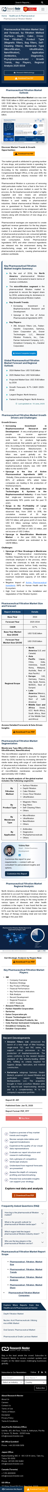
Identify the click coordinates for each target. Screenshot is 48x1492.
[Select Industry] (13, 1382)
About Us (5, 1399)
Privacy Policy (7, 1418)
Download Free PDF (24, 78)
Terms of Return (8, 1412)
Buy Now (24, 1118)
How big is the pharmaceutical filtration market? (22, 1213)
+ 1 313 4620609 (8, 1473)
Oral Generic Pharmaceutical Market (19, 1330)
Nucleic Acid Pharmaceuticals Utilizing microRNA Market (20, 1321)
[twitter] (45, 1372)
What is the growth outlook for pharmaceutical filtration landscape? (20, 1223)
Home (4, 16)
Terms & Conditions (10, 1421)
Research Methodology (24, 73)
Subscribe (40, 1388)
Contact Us (6, 1405)
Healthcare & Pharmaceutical (21, 16)
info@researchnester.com (12, 1436)
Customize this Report (17, 874)
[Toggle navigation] (42, 9)
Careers (5, 1402)
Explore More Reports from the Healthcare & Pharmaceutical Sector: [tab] (21, 1306)
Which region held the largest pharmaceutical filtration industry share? (22, 1232)
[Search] (42, 2)
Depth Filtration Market (13, 1313)
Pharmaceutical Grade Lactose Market (20, 1336)
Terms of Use (7, 1409)
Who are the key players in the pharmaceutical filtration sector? (19, 1242)
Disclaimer (6, 1415)
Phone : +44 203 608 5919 (13, 1445)
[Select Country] (35, 1382)
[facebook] (39, 1372)
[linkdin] (42, 1372)
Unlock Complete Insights (24, 353)
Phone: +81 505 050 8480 (13, 1461)
